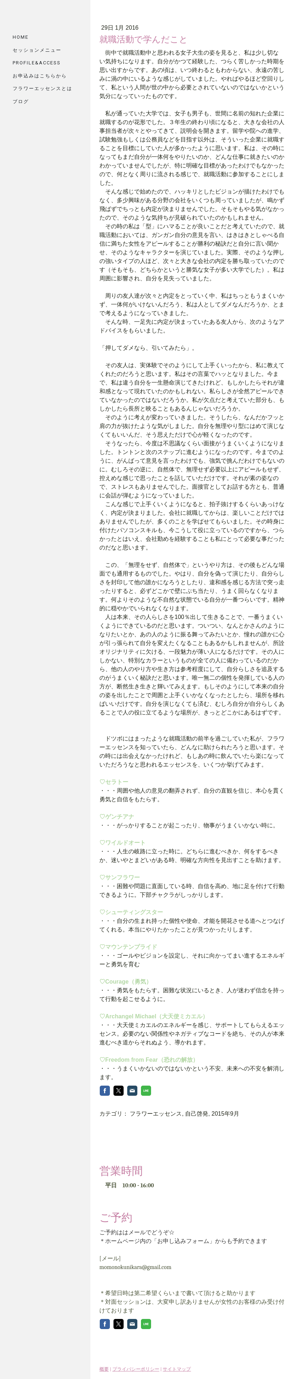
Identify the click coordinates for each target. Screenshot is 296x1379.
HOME (21, 37)
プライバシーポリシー (135, 1364)
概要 (104, 1364)
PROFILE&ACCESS (37, 62)
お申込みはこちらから (40, 76)
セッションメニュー (37, 50)
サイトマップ (177, 1364)
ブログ (21, 101)
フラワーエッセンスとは (42, 88)
